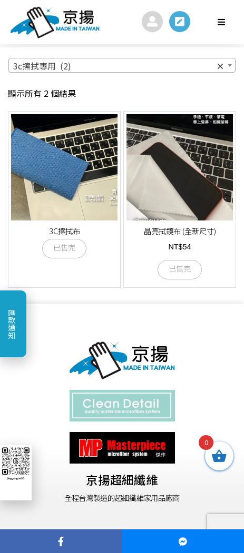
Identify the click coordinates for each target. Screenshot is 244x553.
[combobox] (122, 65)
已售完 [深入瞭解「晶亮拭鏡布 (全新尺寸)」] (180, 269)
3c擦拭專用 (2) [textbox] (119, 65)
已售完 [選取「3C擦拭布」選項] (64, 248)
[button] (221, 22)
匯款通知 (11, 323)
